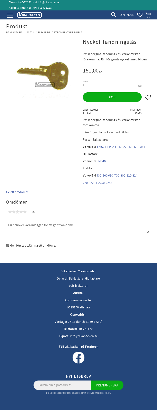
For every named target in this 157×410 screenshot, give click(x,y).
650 (110, 175)
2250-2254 (105, 183)
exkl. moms (127, 15)
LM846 (101, 161)
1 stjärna (10, 212)
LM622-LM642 (127, 147)
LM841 (142, 147)
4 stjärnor (21, 212)
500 (105, 175)
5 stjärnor (25, 212)
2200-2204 (90, 183)
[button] (9, 15)
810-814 (132, 175)
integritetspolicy (102, 392)
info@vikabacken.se (48, 2)
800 (122, 175)
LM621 (101, 147)
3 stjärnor (17, 212)
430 (98, 175)
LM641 (111, 147)
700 (116, 175)
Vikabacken (72, 347)
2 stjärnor (14, 212)
